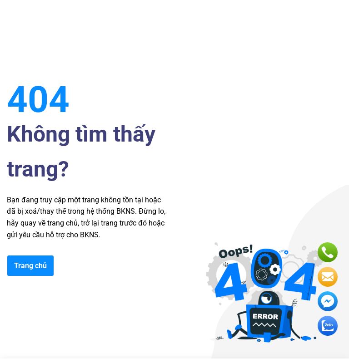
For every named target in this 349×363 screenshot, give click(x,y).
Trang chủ (30, 265)
